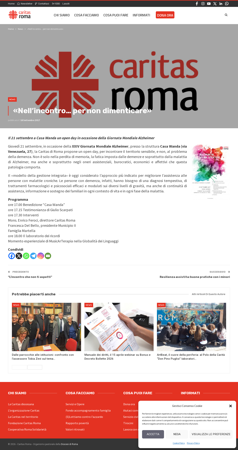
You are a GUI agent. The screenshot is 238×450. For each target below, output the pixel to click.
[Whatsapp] (26, 256)
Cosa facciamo (86, 15)
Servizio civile (131, 417)
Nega (177, 434)
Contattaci (42, 3)
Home (11, 3)
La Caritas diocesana (21, 404)
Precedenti (19, 367)
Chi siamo (62, 15)
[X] (19, 256)
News (12, 99)
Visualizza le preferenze (211, 434)
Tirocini (128, 423)
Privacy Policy (193, 443)
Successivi (35, 367)
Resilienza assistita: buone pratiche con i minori (195, 277)
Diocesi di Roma (69, 444)
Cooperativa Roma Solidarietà (27, 429)
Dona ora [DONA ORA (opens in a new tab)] (165, 15)
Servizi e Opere (75, 404)
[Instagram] (40, 256)
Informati (141, 15)
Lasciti (66, 3)
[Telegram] (33, 256)
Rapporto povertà (77, 423)
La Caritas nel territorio (23, 417)
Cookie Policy (179, 443)
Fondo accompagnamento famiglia (88, 410)
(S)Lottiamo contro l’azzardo (84, 417)
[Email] (48, 256)
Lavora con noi (132, 429)
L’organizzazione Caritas (23, 410)
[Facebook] (11, 256)
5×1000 (56, 3)
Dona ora (129, 404)
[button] (230, 406)
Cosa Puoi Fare (115, 15)
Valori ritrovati (75, 429)
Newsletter (24, 3)
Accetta (153, 434)
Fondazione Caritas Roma (24, 423)
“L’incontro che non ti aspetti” (30, 277)
